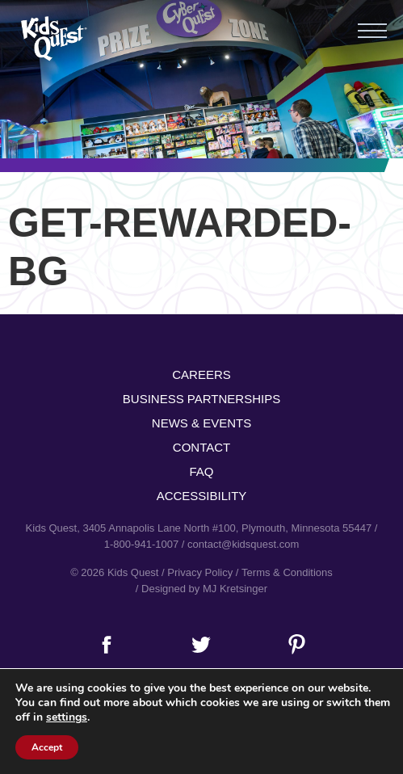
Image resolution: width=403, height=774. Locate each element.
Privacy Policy (200, 572)
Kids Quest (52, 38)
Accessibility (202, 496)
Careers (201, 374)
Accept (46, 747)
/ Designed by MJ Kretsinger (201, 589)
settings (66, 717)
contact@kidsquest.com (243, 544)
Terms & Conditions (287, 572)
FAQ (201, 471)
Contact (201, 447)
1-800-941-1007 (141, 544)
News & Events (201, 423)
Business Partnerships (201, 399)
